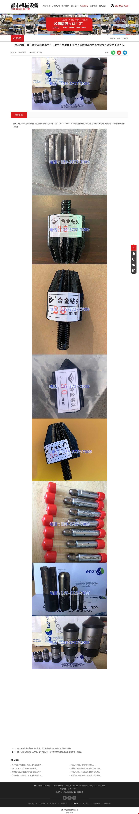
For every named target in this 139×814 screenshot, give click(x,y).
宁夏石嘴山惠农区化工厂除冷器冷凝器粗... (27, 775)
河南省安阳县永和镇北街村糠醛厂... (83, 765)
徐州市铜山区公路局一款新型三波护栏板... (86, 775)
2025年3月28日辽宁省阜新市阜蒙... (24, 768)
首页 (118, 38)
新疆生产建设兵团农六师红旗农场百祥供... (86, 768)
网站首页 (46, 6)
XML (70, 789)
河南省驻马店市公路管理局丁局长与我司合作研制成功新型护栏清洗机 (45, 748)
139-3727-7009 (121, 6)
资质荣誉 (97, 803)
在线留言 (93, 6)
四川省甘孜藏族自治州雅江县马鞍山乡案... (27, 765)
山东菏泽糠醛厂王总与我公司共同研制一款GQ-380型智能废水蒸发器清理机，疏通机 (51, 752)
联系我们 (102, 6)
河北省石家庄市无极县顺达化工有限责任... (86, 772)
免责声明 (69, 812)
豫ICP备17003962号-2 (69, 810)
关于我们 (74, 6)
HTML (76, 789)
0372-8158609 (58, 786)
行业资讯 (84, 6)
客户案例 (65, 6)
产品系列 (56, 6)
